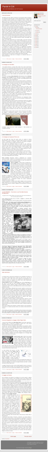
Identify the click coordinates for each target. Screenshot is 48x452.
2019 (36, 42)
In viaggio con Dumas (7, 375)
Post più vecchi (28, 436)
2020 (36, 41)
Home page (13, 436)
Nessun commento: (18, 131)
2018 (36, 44)
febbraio (37, 32)
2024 (36, 35)
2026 (36, 26)
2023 (36, 36)
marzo (37, 30)
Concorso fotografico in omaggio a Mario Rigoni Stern (14, 320)
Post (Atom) (7, 438)
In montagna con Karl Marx (8, 64)
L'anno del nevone (6, 15)
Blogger (30, 447)
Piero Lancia (41, 14)
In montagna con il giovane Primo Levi (10, 137)
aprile (37, 27)
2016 (36, 47)
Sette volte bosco (6, 272)
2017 (36, 45)
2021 (36, 39)
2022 (36, 38)
